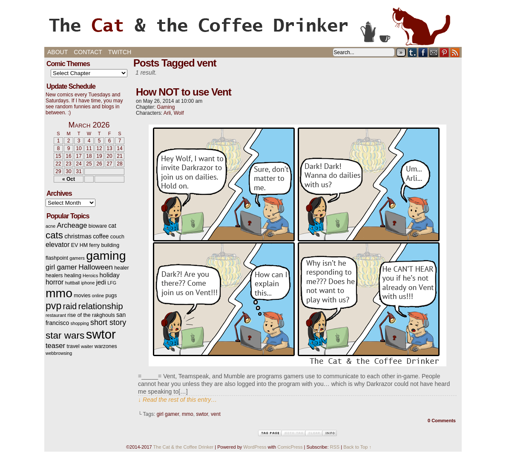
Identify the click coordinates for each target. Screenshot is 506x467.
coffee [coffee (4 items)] (101, 236)
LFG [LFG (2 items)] (111, 282)
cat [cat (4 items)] (112, 226)
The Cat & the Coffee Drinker (253, 25)
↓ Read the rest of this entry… (177, 399)
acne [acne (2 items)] (50, 226)
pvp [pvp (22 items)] (53, 305)
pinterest (444, 52)
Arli (167, 113)
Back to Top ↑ (357, 447)
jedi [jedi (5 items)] (101, 282)
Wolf (179, 113)
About (57, 52)
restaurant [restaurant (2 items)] (56, 315)
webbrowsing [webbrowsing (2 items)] (59, 353)
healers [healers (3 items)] (54, 275)
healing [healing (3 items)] (72, 275)
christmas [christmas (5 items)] (78, 236)
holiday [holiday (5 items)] (110, 275)
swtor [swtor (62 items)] (101, 334)
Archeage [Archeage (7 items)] (72, 225)
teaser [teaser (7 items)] (55, 346)
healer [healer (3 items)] (121, 268)
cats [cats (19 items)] (54, 235)
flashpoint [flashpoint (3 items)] (57, 258)
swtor (202, 414)
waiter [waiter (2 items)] (87, 346)
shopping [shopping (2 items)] (79, 323)
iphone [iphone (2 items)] (88, 282)
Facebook (423, 52)
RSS (455, 52)
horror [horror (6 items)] (54, 282)
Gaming (166, 107)
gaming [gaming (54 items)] (106, 255)
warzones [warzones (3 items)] (106, 346)
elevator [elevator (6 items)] (57, 244)
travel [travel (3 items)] (72, 346)
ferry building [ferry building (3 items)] (104, 245)
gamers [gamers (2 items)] (77, 258)
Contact (88, 52)
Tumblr (412, 52)
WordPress (254, 447)
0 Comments (442, 420)
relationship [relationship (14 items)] (100, 306)
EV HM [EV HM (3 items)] (79, 245)
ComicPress (289, 447)
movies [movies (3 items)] (82, 296)
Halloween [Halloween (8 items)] (95, 267)
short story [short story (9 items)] (108, 322)
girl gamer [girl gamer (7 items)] (61, 267)
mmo (187, 414)
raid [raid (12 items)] (70, 306)
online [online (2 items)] (98, 295)
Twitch (119, 52)
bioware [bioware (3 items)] (98, 226)
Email (433, 52)
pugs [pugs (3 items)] (111, 296)
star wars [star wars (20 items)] (65, 335)
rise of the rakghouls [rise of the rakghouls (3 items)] (91, 315)
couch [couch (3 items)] (117, 237)
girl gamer (168, 414)
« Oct (68, 179)
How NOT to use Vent (183, 92)
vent (216, 414)
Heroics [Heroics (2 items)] (90, 275)
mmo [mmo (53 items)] (59, 293)
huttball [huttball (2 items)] (72, 282)
